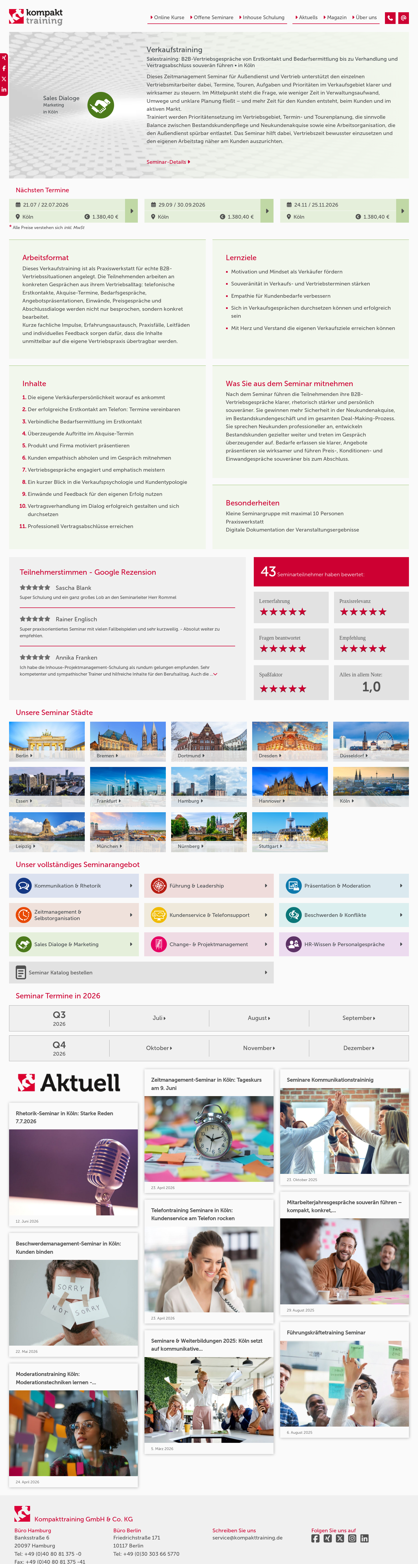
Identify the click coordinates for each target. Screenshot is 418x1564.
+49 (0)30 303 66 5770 (151, 1554)
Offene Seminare (212, 17)
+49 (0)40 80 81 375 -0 (53, 1554)
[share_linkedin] (4, 90)
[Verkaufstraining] (390, 18)
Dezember (358, 1048)
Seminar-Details (168, 162)
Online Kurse (167, 17)
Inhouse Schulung (261, 17)
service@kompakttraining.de (247, 1537)
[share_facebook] (4, 69)
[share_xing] (4, 58)
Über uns (364, 17)
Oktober (159, 1048)
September (359, 1018)
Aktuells (306, 17)
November (259, 1048)
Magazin (335, 17)
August (259, 1018)
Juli (159, 1018)
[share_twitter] (4, 80)
